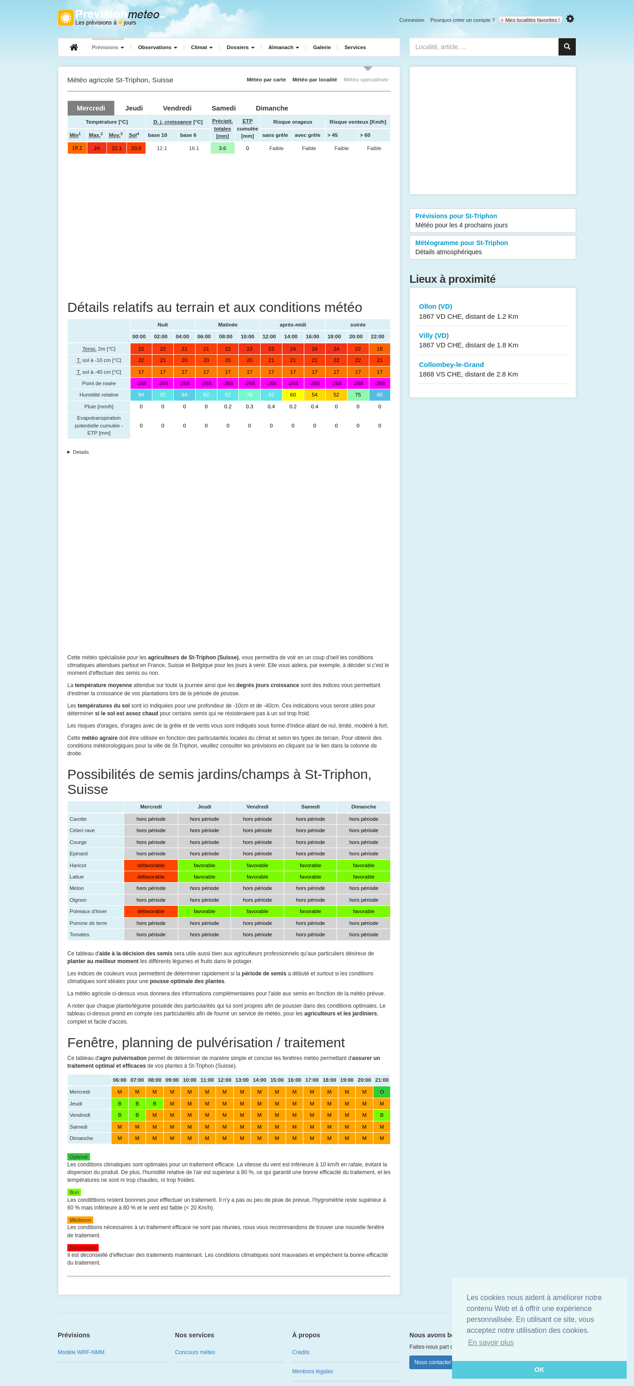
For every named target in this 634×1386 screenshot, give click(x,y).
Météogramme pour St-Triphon (492, 247)
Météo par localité (314, 79)
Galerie (322, 47)
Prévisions (108, 47)
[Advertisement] (229, 227)
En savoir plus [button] (491, 1342)
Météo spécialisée (365, 79)
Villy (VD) (493, 340)
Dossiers (240, 47)
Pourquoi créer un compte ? (462, 20)
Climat (202, 47)
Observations (157, 47)
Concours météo (195, 1352)
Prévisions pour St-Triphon (492, 221)
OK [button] (539, 1369)
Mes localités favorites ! (530, 20)
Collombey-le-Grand (493, 370)
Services (355, 47)
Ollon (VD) (493, 311)
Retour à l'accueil (111, 18)
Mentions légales (312, 1371)
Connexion (411, 20)
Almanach (283, 47)
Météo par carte (266, 79)
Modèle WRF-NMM (81, 1352)
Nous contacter (432, 1362)
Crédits (301, 1352)
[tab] (91, 108)
